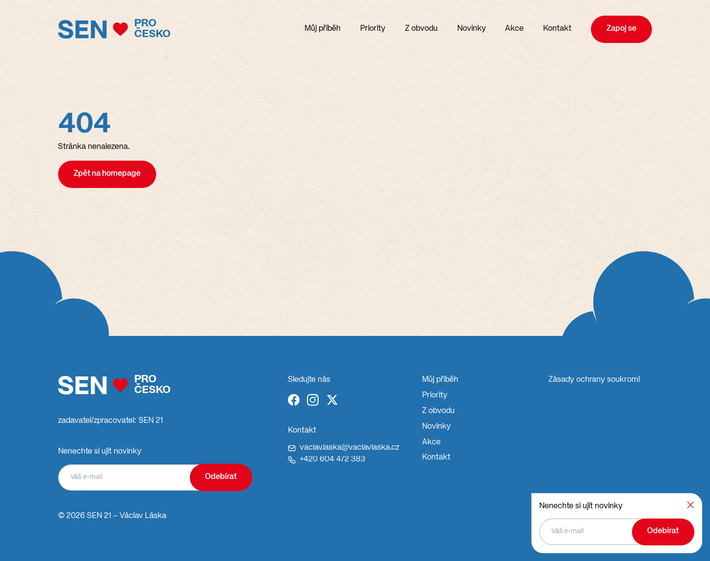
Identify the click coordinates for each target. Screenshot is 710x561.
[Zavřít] (690, 505)
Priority (372, 29)
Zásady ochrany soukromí (594, 380)
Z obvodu (421, 29)
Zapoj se (621, 29)
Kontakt (557, 29)
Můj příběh (322, 29)
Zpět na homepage (107, 174)
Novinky (471, 29)
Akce (514, 29)
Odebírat (221, 477)
